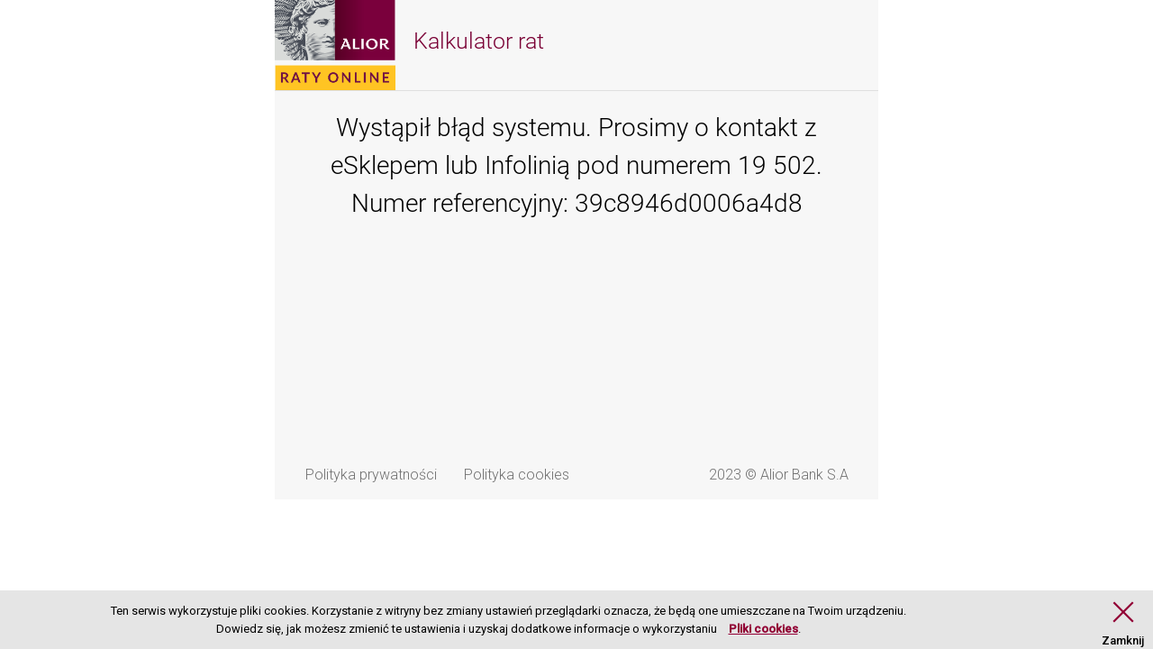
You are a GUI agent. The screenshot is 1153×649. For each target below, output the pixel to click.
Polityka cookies (516, 474)
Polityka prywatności (371, 474)
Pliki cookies (763, 628)
